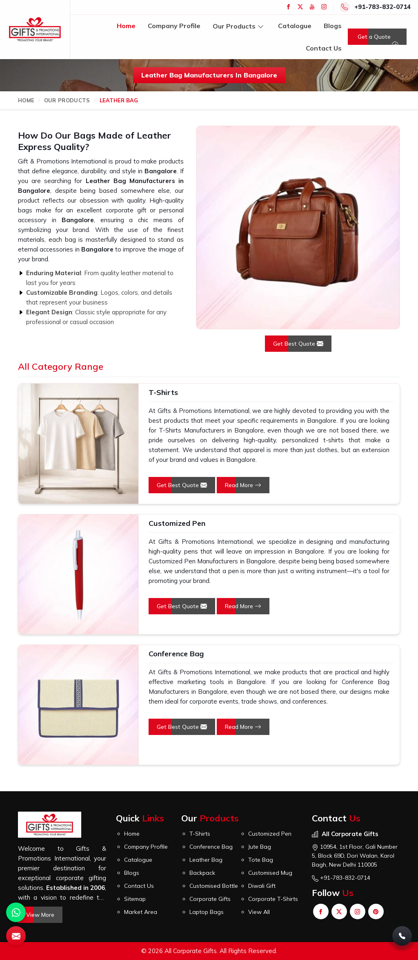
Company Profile (174, 26)
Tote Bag (260, 859)
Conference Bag (176, 653)
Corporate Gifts (210, 899)
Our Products (239, 26)
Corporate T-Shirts (273, 899)
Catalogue (294, 26)
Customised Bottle (213, 885)
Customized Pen (177, 523)
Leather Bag (205, 859)
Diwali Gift (262, 885)
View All (259, 912)
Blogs (333, 26)
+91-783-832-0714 (382, 7)
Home (126, 26)
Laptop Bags (206, 912)
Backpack (202, 872)
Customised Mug (270, 872)
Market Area (140, 912)
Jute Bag (259, 846)
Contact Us (324, 48)
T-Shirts (163, 392)
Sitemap (135, 899)
